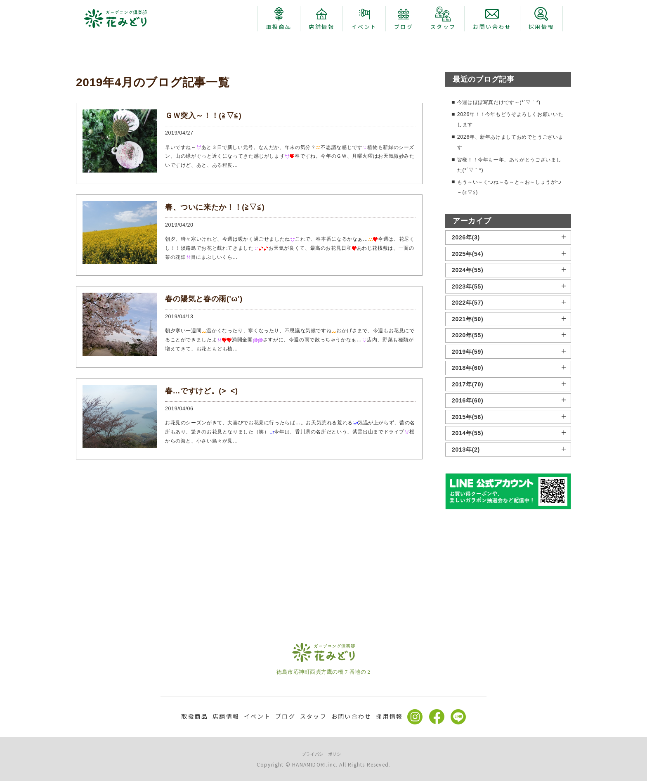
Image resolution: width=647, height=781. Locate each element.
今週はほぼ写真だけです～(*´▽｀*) (505, 195)
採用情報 (389, 716)
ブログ (285, 716)
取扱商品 (194, 716)
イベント (257, 716)
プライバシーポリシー (324, 753)
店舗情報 (226, 716)
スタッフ (313, 716)
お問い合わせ (351, 716)
